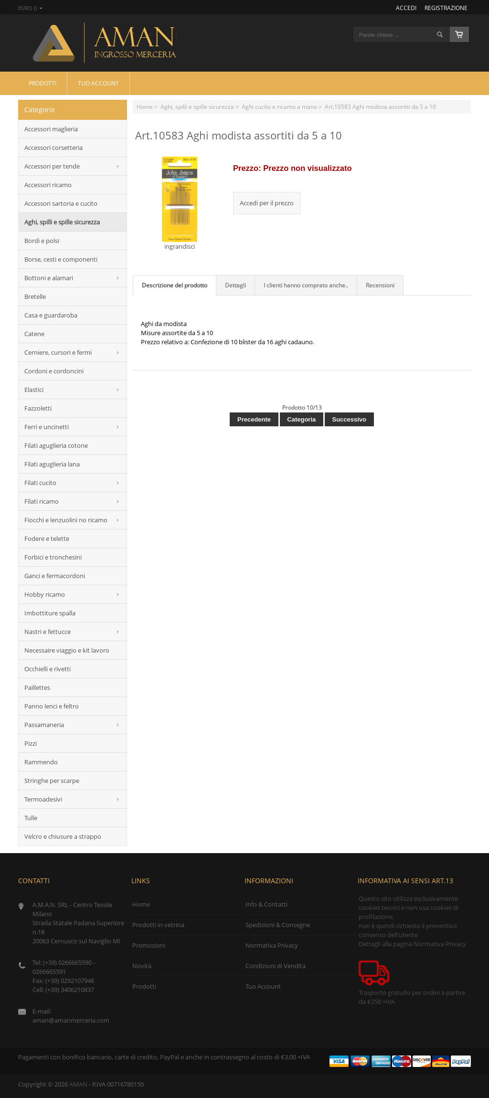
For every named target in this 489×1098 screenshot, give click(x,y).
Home (145, 106)
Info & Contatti (266, 904)
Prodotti (42, 83)
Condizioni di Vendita (275, 965)
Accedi (406, 7)
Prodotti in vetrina (158, 924)
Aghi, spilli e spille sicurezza (197, 106)
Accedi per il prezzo (267, 203)
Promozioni (148, 945)
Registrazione (446, 7)
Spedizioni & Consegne (277, 924)
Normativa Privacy (271, 945)
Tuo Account (98, 83)
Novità (141, 965)
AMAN (78, 1084)
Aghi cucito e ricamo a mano (279, 106)
